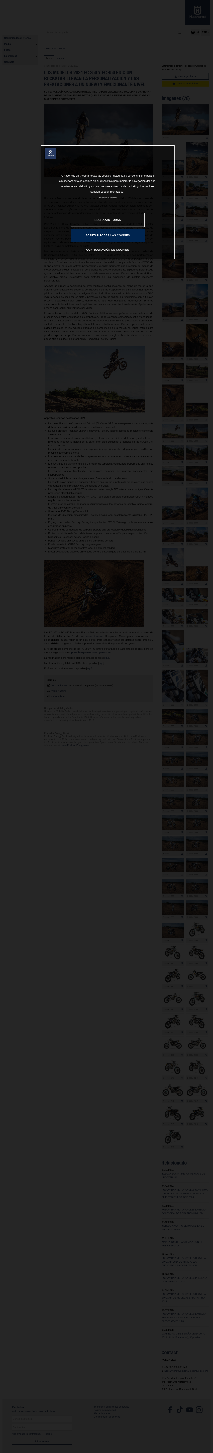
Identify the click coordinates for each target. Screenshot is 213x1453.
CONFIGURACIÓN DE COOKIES (107, 249)
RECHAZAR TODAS (108, 220)
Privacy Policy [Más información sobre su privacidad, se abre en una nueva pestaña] (104, 197)
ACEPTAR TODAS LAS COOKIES (108, 235)
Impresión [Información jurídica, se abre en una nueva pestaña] (112, 197)
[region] (108, 202)
